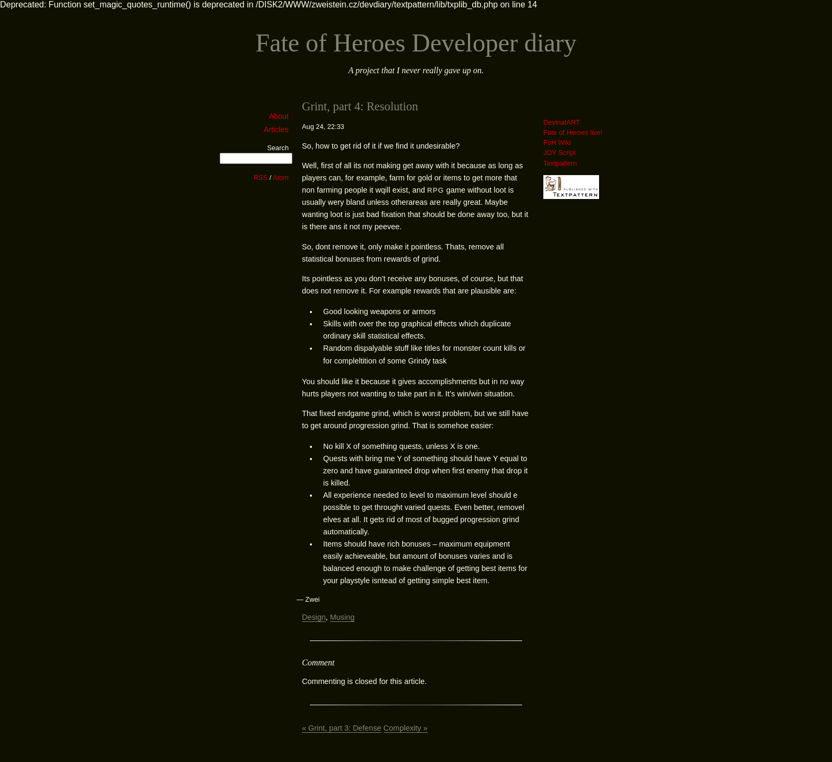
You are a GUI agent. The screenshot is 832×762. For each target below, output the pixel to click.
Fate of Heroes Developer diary (415, 43)
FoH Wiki (557, 142)
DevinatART (561, 122)
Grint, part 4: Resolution (360, 106)
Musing (342, 617)
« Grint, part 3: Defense (342, 728)
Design (314, 617)
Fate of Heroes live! (572, 132)
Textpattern (560, 163)
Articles (276, 129)
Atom (281, 177)
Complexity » (406, 728)
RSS (260, 177)
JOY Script (559, 153)
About (278, 116)
